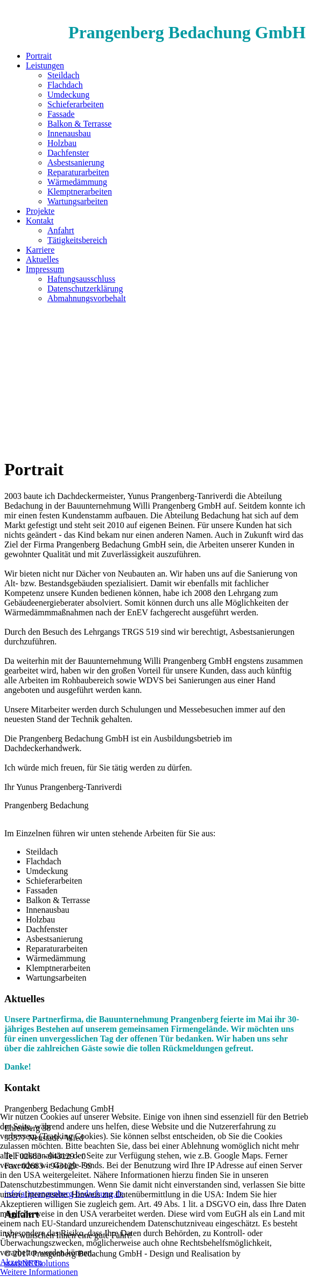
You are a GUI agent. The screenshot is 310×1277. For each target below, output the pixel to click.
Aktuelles (42, 259)
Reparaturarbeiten (78, 172)
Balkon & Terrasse (79, 123)
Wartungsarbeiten (77, 201)
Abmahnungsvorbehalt (86, 298)
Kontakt (40, 220)
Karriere (40, 249)
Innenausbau (69, 133)
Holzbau (61, 143)
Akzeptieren (21, 1262)
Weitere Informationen (39, 1271)
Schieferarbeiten (75, 104)
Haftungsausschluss (81, 278)
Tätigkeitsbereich (77, 240)
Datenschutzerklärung (85, 288)
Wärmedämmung (77, 181)
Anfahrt (60, 230)
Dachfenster (68, 152)
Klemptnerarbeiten (79, 191)
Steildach (63, 75)
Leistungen (45, 65)
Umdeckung (68, 94)
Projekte (40, 211)
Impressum (45, 269)
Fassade (61, 114)
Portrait (39, 55)
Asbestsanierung (75, 162)
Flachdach (65, 84)
